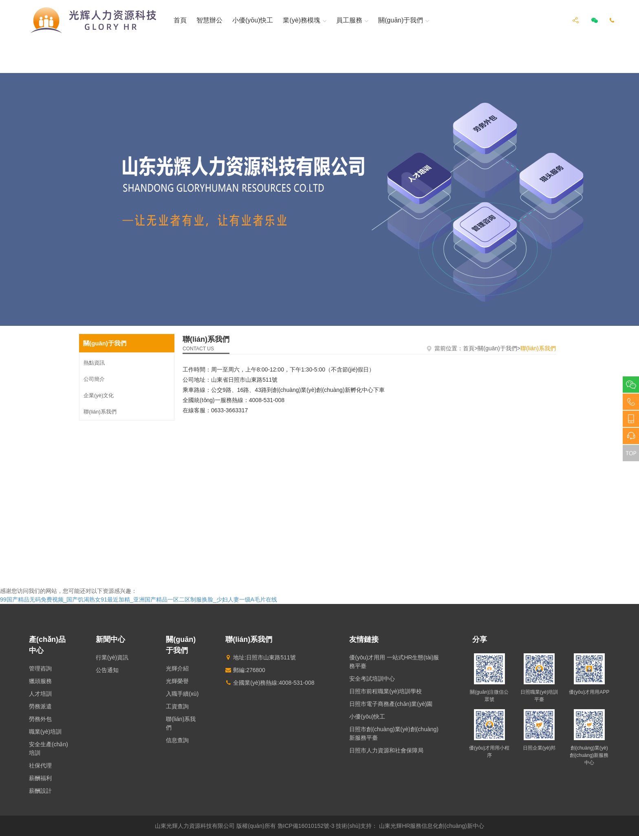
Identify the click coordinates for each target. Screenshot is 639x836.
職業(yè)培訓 (45, 731)
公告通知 (107, 670)
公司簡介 (94, 379)
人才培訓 (40, 693)
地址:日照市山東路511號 (260, 657)
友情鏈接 (364, 639)
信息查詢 (177, 740)
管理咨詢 (40, 668)
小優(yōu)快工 (252, 20)
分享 (479, 639)
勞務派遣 (40, 706)
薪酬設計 (40, 790)
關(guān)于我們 (400, 20)
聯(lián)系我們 (100, 412)
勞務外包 (40, 719)
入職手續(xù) (182, 693)
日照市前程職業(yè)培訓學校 (385, 691)
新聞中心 (110, 639)
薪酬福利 (40, 778)
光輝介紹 (177, 668)
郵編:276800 (245, 670)
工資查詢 (177, 706)
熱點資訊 (94, 363)
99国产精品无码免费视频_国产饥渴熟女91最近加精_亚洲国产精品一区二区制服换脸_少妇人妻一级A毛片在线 (138, 599)
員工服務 (349, 20)
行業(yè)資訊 (112, 657)
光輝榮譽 (177, 681)
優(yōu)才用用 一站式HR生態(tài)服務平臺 (394, 661)
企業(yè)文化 (99, 395)
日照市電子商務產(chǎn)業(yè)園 (390, 704)
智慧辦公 (209, 20)
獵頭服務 (40, 681)
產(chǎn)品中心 (47, 645)
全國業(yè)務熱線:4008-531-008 (269, 682)
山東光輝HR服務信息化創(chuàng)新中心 (431, 826)
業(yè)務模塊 (301, 20)
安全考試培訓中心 (372, 678)
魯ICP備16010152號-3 (306, 826)
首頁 (180, 20)
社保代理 (40, 765)
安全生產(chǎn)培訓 (48, 748)
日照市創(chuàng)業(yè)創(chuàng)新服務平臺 (393, 733)
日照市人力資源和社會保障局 (386, 750)
